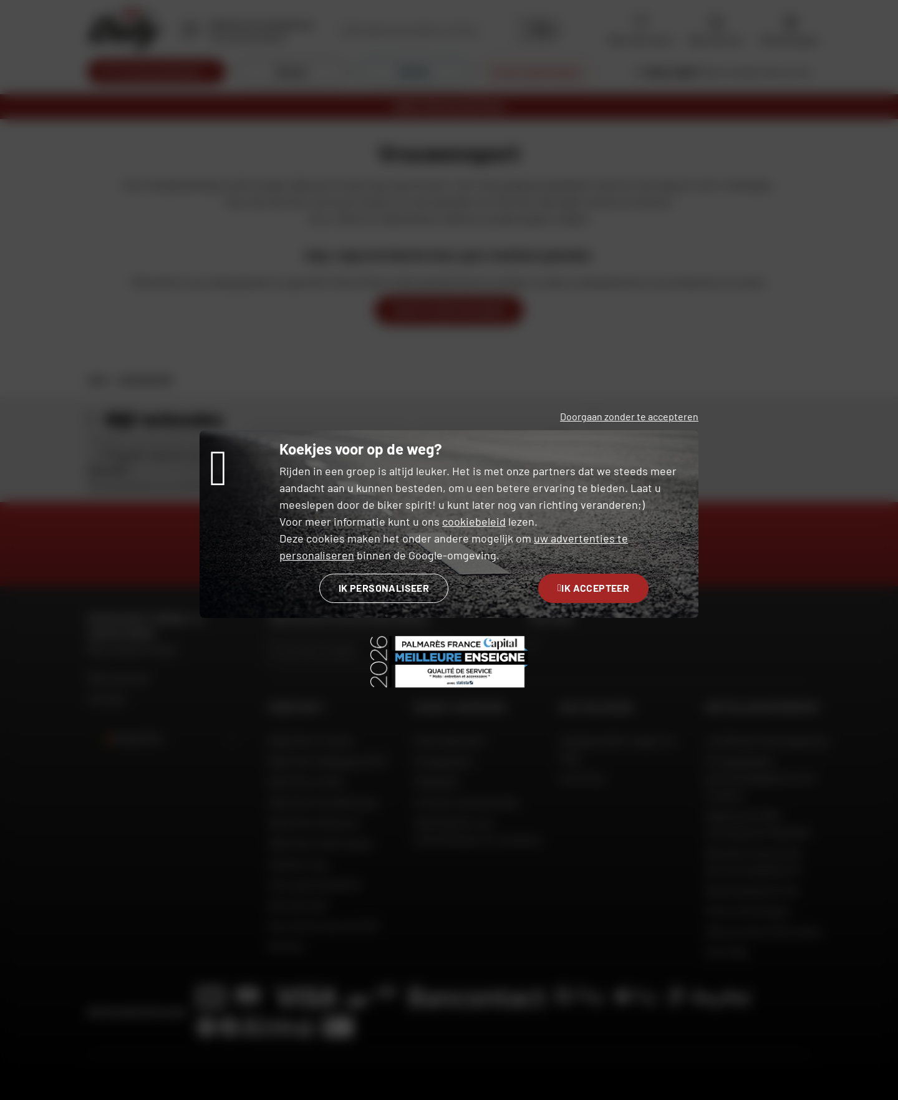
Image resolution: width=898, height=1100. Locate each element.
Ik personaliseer (384, 588)
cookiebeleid (474, 521)
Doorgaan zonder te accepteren (629, 416)
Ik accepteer (593, 588)
